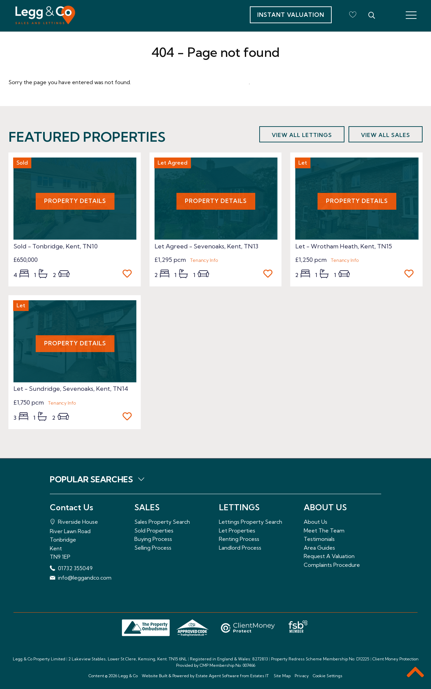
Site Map (282, 675)
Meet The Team (324, 530)
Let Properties (237, 530)
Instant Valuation (290, 14)
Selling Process (152, 547)
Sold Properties (153, 530)
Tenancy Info (204, 260)
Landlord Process (240, 547)
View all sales (385, 135)
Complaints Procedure (332, 564)
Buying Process (153, 539)
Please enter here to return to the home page (190, 82)
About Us (315, 521)
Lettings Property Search (250, 521)
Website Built (154, 675)
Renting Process (239, 539)
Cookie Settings (327, 675)
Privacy (302, 675)
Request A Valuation (329, 556)
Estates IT (259, 675)
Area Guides (319, 547)
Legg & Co (128, 675)
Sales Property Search (162, 521)
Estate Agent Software (217, 675)
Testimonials (319, 539)
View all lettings (302, 135)
